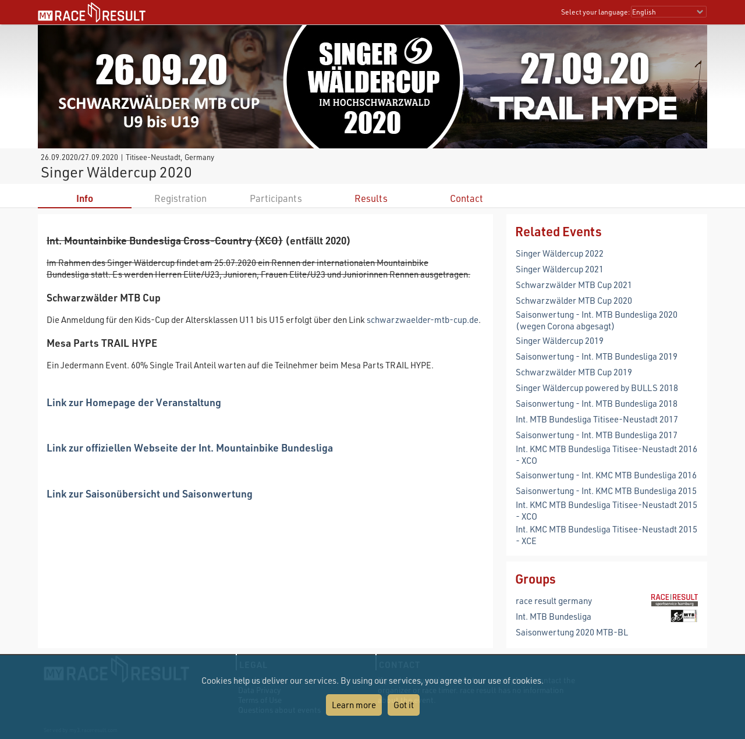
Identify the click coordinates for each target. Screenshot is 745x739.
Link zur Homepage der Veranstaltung (134, 401)
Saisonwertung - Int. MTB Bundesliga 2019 (596, 356)
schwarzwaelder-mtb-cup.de (422, 319)
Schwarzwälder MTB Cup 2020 (574, 300)
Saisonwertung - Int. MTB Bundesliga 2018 (596, 403)
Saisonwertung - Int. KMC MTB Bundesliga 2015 (606, 490)
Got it (403, 704)
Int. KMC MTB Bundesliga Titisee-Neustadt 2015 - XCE (606, 534)
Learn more (354, 704)
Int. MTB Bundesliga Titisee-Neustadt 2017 (597, 419)
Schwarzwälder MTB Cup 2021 (574, 284)
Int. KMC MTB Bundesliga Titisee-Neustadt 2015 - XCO (606, 510)
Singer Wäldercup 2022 (560, 253)
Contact (466, 198)
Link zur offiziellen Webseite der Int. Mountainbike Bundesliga (190, 447)
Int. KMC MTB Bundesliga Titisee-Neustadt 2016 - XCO (606, 454)
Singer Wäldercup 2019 (560, 340)
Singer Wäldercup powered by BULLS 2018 (597, 387)
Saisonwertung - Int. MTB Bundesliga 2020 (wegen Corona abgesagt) (596, 320)
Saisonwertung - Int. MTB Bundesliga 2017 (596, 434)
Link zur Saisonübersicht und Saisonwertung (150, 493)
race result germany (554, 600)
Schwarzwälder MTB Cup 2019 (574, 372)
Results (371, 198)
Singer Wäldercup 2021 (560, 269)
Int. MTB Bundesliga (553, 616)
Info (84, 198)
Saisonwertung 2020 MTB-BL (572, 632)
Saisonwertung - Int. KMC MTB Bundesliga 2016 (606, 475)
